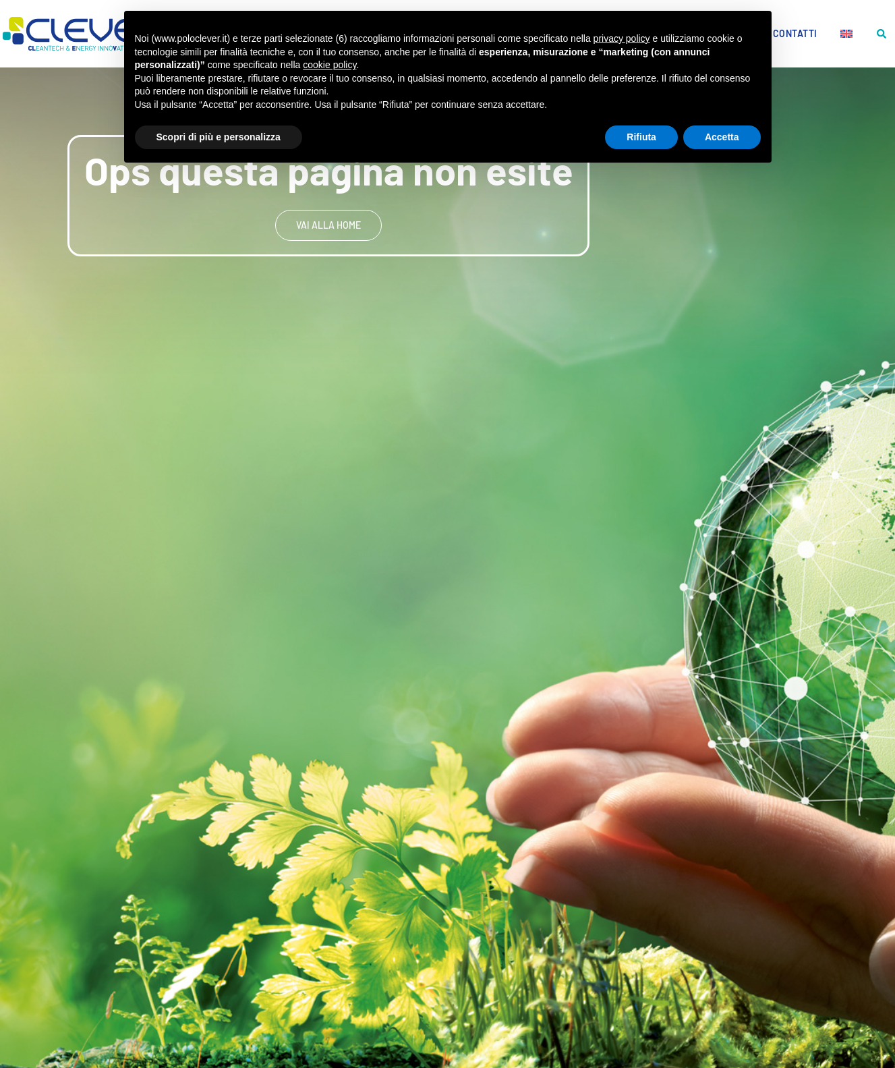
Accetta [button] (722, 137)
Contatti (795, 33)
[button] (882, 34)
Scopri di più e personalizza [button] (218, 137)
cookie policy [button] (329, 64)
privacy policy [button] (622, 38)
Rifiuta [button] (641, 137)
